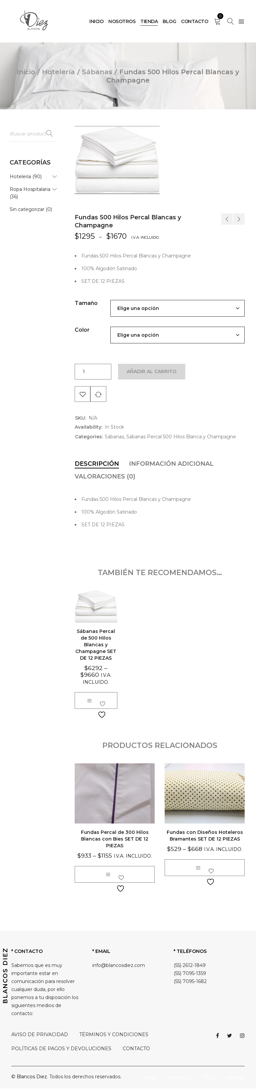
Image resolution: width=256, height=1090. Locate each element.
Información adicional (171, 465)
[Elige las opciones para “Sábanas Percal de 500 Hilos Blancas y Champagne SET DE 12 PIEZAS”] (89, 702)
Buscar (49, 133)
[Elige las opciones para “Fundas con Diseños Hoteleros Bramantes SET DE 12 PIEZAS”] (198, 869)
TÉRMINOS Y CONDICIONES (113, 1036)
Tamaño (86, 303)
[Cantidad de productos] (83, 372)
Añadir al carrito (152, 372)
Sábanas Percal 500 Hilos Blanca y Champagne (181, 439)
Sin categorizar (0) (31, 210)
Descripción (97, 465)
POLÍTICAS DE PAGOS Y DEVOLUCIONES (61, 1050)
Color (82, 330)
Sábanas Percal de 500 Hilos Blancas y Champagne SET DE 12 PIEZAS (95, 646)
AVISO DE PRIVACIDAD (39, 1036)
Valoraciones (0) (105, 478)
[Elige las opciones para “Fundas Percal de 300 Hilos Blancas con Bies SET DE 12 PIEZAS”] (108, 876)
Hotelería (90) (26, 177)
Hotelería (58, 72)
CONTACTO (136, 1050)
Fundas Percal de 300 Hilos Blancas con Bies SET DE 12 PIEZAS (115, 840)
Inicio (26, 72)
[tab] (97, 465)
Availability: (88, 429)
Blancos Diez (32, 1078)
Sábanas (97, 72)
